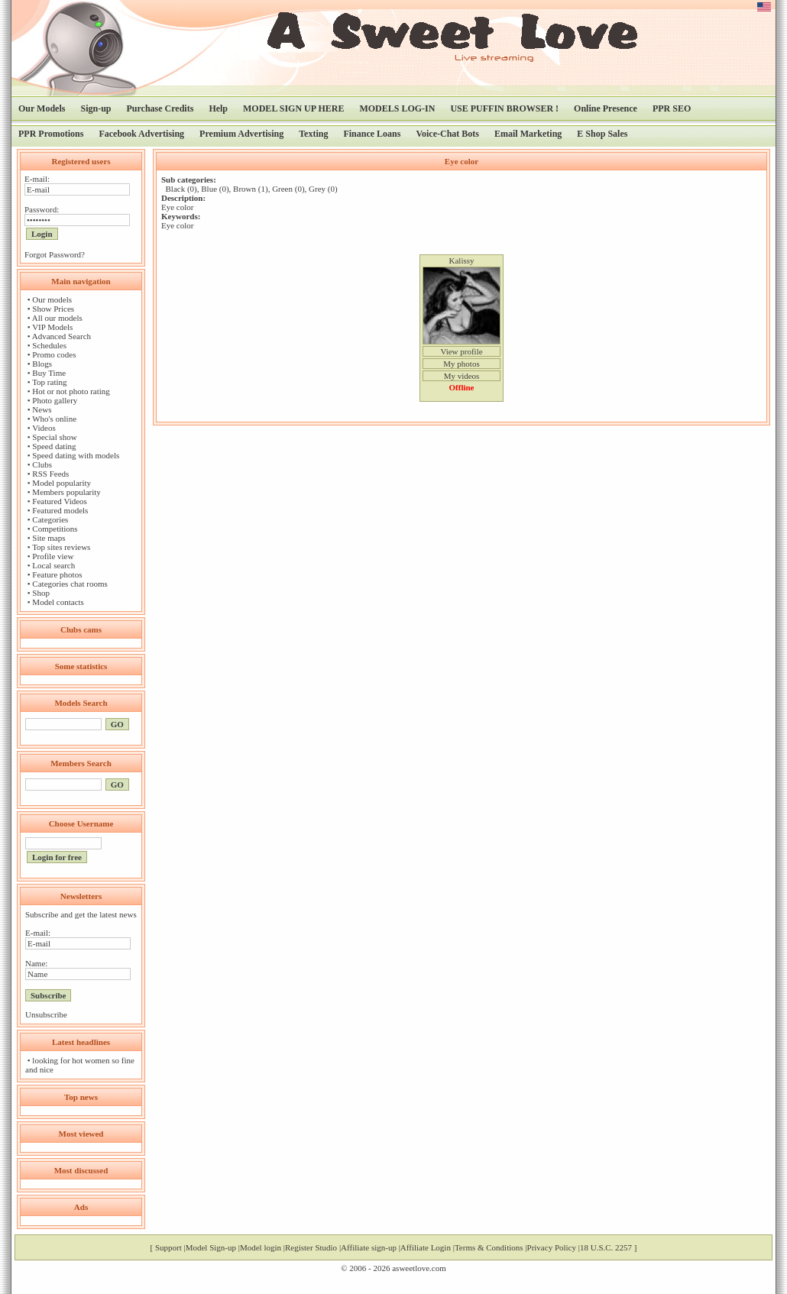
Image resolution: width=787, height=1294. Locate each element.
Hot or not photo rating (70, 391)
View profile (461, 351)
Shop (41, 592)
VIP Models (52, 327)
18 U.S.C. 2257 (606, 1247)
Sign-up (95, 108)
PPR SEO (672, 108)
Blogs (42, 363)
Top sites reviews (61, 547)
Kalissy (461, 260)
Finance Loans (371, 133)
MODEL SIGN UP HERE (293, 108)
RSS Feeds (50, 473)
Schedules (49, 345)
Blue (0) (214, 188)
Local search (53, 565)
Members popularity (66, 492)
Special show (54, 437)
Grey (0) (323, 188)
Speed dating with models (75, 455)
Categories (50, 519)
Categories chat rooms (69, 583)
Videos (44, 427)
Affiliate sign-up (369, 1247)
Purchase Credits (159, 108)
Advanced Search (61, 336)
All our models (57, 317)
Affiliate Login (425, 1247)
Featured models (60, 510)
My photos (461, 363)
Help (218, 108)
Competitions (54, 528)
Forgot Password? (54, 254)
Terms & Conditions (489, 1247)
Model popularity (61, 482)
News (41, 409)
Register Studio (311, 1247)
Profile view (52, 556)
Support (168, 1247)
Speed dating (54, 446)
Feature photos (57, 574)
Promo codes (54, 354)
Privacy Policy (551, 1247)
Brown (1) (250, 188)
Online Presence (605, 108)
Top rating (49, 382)
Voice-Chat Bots (447, 133)
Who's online (54, 418)
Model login (260, 1247)
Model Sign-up (211, 1247)
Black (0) (181, 188)
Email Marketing (528, 133)
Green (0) (288, 188)
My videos (462, 375)
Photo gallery (54, 400)
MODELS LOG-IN (397, 108)
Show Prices (53, 308)
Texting (313, 133)
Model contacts (58, 602)
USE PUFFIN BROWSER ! (504, 108)
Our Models (41, 108)
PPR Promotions (50, 133)
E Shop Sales (602, 133)
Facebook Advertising (141, 133)
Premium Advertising (241, 133)
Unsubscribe (46, 1014)
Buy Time (49, 372)
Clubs (42, 464)
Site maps (48, 537)
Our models (52, 299)
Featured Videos (59, 501)
